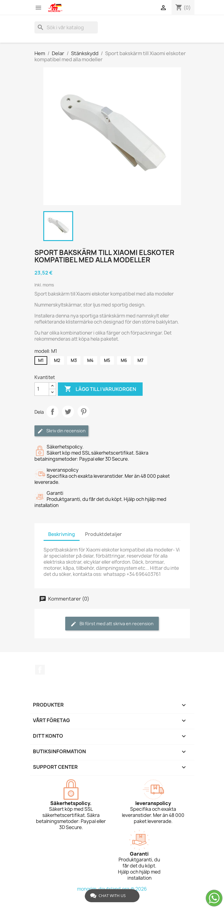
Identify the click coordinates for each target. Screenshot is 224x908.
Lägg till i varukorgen (100, 389)
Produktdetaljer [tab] (103, 534)
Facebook (40, 670)
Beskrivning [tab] (61, 534)
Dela (52, 412)
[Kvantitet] (41, 389)
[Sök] (66, 27)
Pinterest (83, 412)
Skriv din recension (61, 431)
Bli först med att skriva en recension (112, 624)
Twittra (68, 412)
